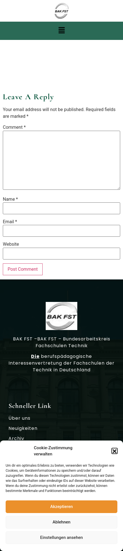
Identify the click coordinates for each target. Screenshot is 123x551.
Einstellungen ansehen (61, 539)
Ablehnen (61, 523)
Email (10, 222)
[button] (114, 452)
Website (11, 244)
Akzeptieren (61, 508)
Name (10, 199)
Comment (14, 127)
